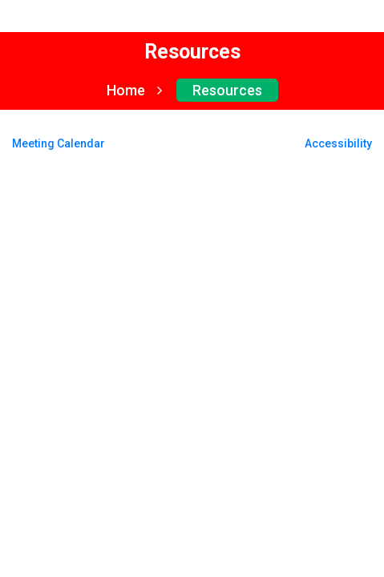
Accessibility (338, 143)
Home (134, 90)
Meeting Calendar (58, 143)
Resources (227, 90)
